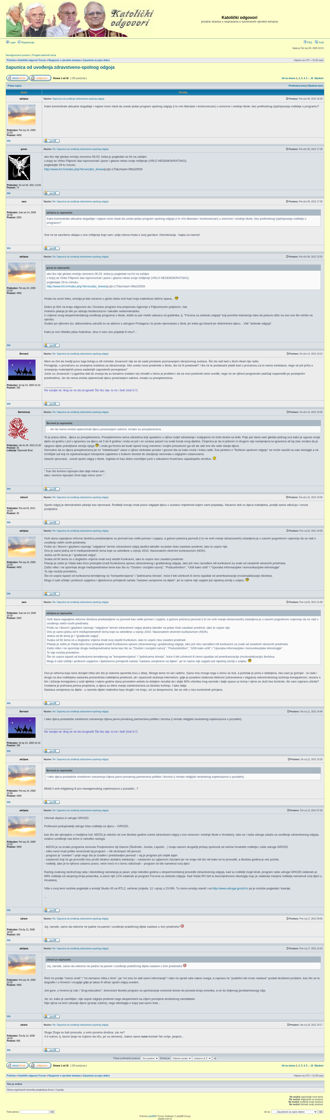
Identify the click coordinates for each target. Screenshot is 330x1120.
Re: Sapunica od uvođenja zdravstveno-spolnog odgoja (80, 149)
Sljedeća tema (315, 86)
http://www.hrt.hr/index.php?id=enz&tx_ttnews (74, 169)
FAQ (308, 42)
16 (312, 78)
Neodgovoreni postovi (18, 55)
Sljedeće (319, 78)
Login (11, 42)
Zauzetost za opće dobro (96, 60)
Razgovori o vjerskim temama (64, 60)
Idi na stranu (288, 78)
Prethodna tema (297, 86)
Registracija (26, 42)
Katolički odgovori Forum (32, 60)
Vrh (8, 141)
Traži (319, 42)
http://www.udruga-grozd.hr (230, 888)
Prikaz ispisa (15, 86)
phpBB (151, 1116)
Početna (11, 60)
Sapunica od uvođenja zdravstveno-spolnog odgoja (60, 67)
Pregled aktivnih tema (44, 55)
